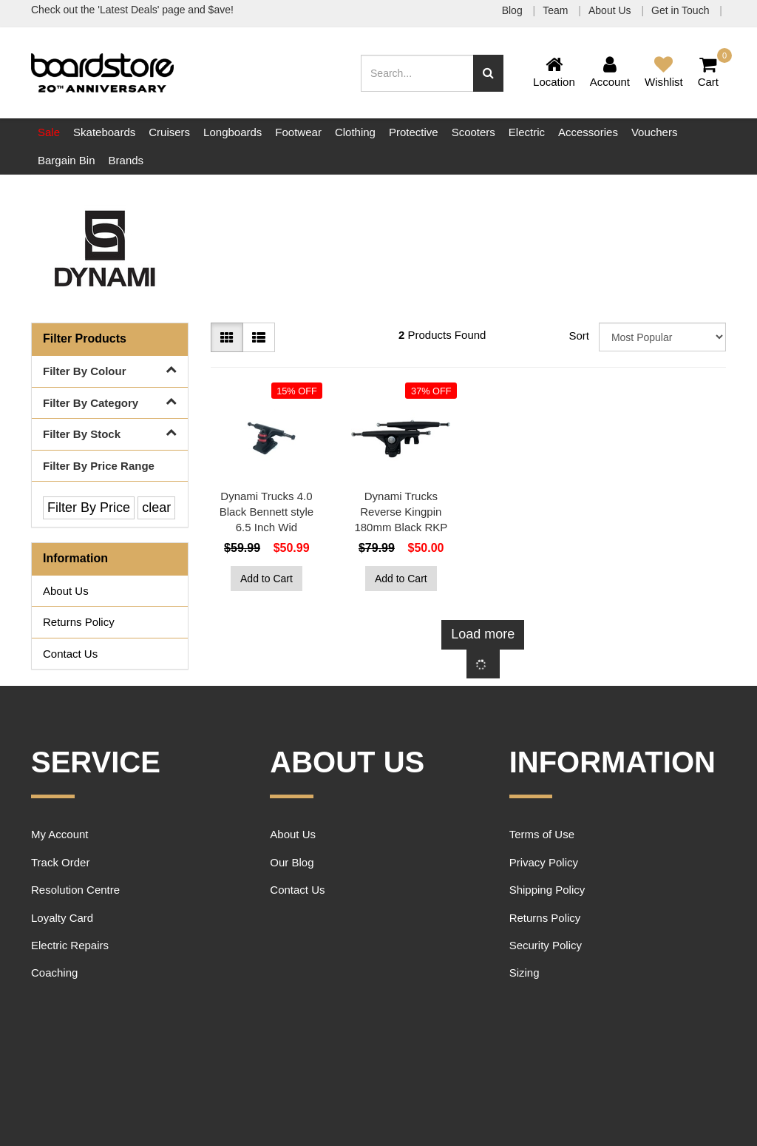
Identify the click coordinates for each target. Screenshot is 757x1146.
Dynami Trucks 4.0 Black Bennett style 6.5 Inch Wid (267, 511)
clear (156, 507)
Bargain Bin (66, 160)
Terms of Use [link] (541, 834)
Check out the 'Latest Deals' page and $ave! (132, 10)
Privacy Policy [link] (543, 862)
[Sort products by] (662, 337)
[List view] (258, 337)
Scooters (473, 132)
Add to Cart (266, 578)
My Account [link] (60, 834)
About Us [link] (66, 590)
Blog (514, 10)
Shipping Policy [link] (547, 889)
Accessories (588, 132)
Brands (126, 160)
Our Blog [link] (291, 862)
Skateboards (104, 132)
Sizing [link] (524, 972)
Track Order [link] (60, 862)
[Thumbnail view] (227, 337)
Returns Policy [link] (79, 622)
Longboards (232, 132)
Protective (413, 132)
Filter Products (84, 338)
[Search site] (488, 73)
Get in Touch (681, 10)
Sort (578, 335)
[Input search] (417, 73)
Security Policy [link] (545, 945)
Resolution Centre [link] (75, 889)
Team (557, 10)
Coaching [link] (54, 972)
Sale (49, 132)
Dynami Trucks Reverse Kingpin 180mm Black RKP (400, 511)
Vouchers (654, 132)
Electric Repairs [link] (70, 945)
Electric (527, 132)
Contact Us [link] (70, 653)
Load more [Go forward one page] (483, 634)
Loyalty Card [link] (62, 917)
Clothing (355, 132)
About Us (611, 10)
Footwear (298, 132)
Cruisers (169, 132)
